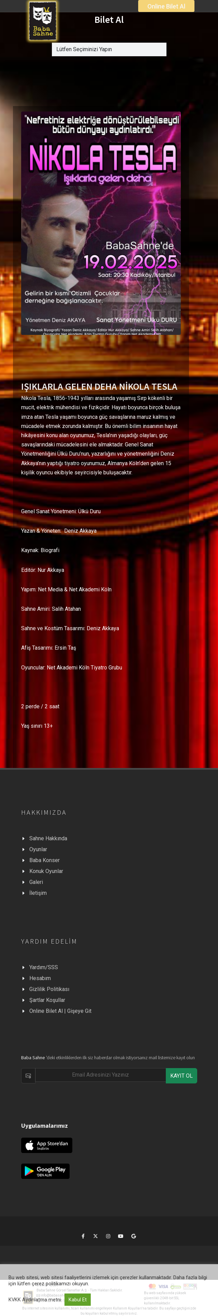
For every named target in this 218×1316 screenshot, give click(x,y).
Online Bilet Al (166, 6)
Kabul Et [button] (78, 1300)
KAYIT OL (181, 1076)
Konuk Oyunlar (46, 871)
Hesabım (40, 978)
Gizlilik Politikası (49, 989)
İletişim (38, 893)
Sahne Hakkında (48, 838)
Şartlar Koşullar (47, 1000)
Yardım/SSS (43, 967)
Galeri (36, 882)
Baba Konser (44, 860)
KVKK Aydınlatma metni (35, 1300)
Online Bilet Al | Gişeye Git (60, 1011)
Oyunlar (38, 849)
